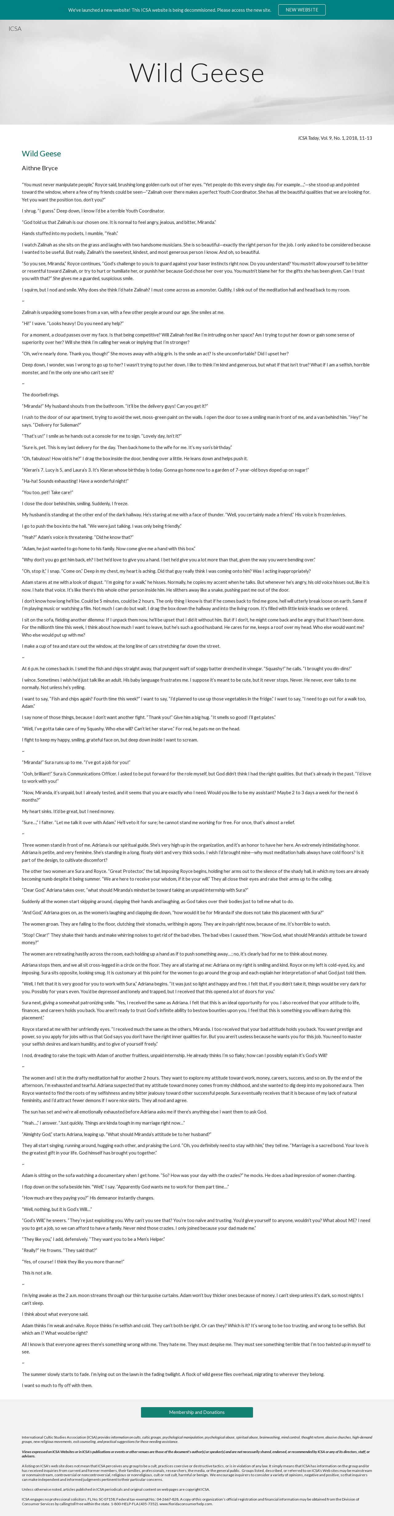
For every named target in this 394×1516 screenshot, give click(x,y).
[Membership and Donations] (197, 1412)
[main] (197, 72)
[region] (197, 10)
